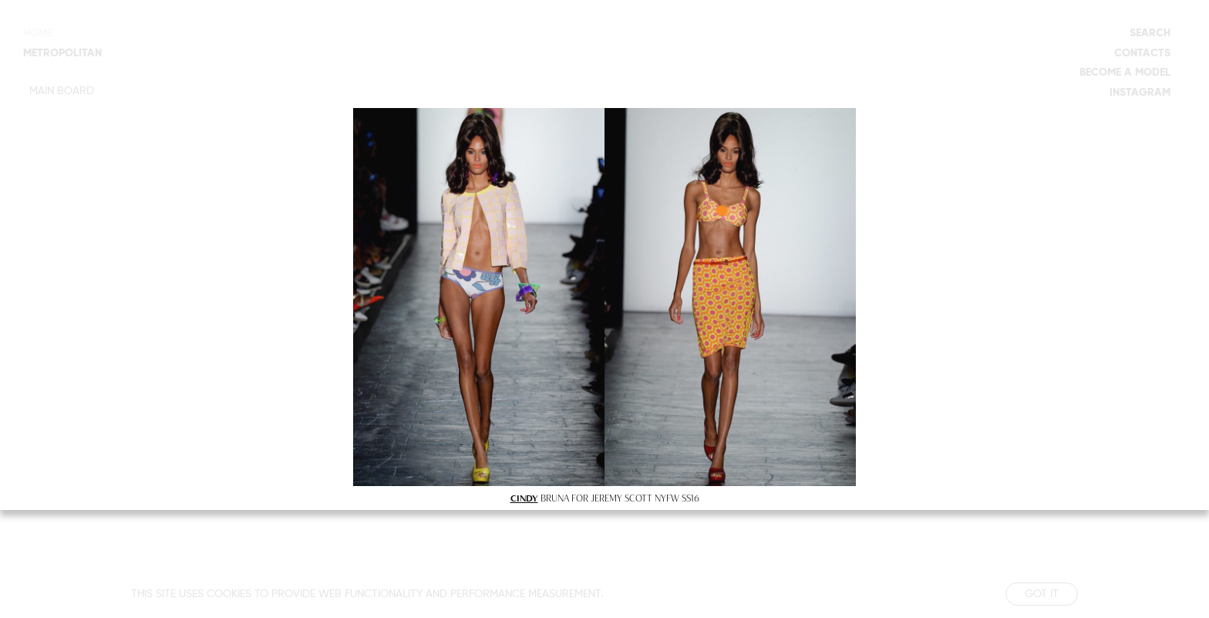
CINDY (524, 497)
